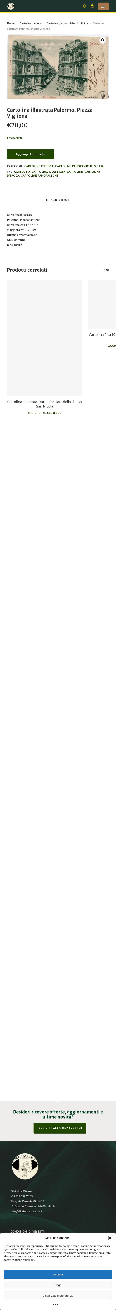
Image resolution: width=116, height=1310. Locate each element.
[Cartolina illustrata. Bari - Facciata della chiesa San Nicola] (44, 338)
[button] (110, 1238)
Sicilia (84, 23)
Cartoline (75, 172)
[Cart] (92, 6)
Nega (58, 1285)
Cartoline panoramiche (61, 23)
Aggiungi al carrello (30, 154)
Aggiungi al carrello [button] (45, 413)
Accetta (58, 1274)
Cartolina (22, 172)
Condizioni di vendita (27, 1231)
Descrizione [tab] (58, 200)
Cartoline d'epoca (31, 23)
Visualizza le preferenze (58, 1295)
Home (11, 23)
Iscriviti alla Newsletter (60, 1128)
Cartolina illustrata (48, 172)
